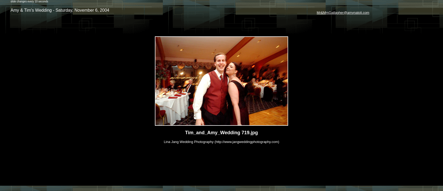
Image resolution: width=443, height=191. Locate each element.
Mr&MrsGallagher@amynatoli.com (343, 13)
